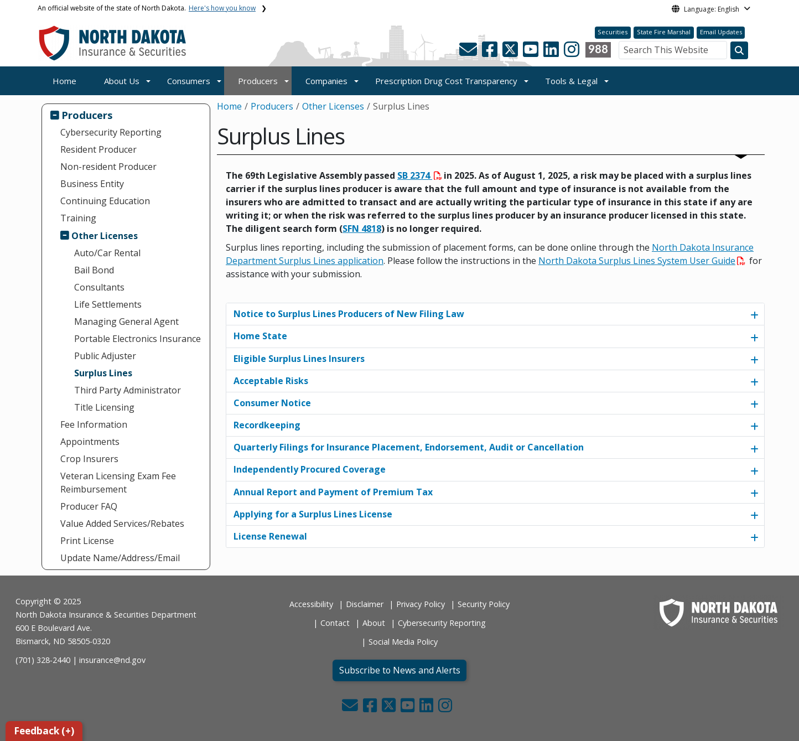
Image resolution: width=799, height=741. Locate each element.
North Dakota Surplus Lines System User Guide (641, 261)
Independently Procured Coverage (310, 469)
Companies (326, 80)
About (373, 623)
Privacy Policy (420, 604)
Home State (260, 336)
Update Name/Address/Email (120, 558)
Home (64, 80)
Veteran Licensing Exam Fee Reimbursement (118, 482)
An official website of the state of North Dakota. (147, 8)
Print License (87, 541)
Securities (612, 32)
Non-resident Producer (108, 166)
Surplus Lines (103, 373)
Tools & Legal (571, 80)
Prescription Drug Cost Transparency (446, 80)
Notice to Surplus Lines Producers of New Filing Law (349, 314)
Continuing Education (105, 201)
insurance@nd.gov (112, 660)
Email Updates (721, 32)
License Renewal (270, 536)
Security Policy (484, 604)
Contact (335, 623)
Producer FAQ (88, 506)
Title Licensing (104, 407)
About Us (121, 80)
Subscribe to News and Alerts (399, 670)
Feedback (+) (44, 730)
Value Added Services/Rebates (122, 523)
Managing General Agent (126, 321)
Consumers (188, 80)
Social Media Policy (403, 641)
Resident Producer (98, 149)
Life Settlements (108, 304)
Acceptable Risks (271, 381)
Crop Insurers (89, 459)
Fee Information (93, 424)
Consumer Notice (272, 403)
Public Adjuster (105, 356)
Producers (258, 80)
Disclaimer (364, 604)
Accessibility (311, 604)
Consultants (99, 287)
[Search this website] (739, 50)
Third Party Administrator (127, 390)
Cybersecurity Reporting (111, 132)
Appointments (90, 442)
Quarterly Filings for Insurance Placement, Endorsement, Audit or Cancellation (409, 447)
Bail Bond (94, 270)
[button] (469, 52)
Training (78, 218)
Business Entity (92, 184)
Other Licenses (104, 236)
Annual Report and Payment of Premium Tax (333, 492)
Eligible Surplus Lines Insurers (299, 359)
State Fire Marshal (664, 32)
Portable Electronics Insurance (137, 339)
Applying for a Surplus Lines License (313, 514)
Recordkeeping (267, 425)
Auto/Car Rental (107, 253)
